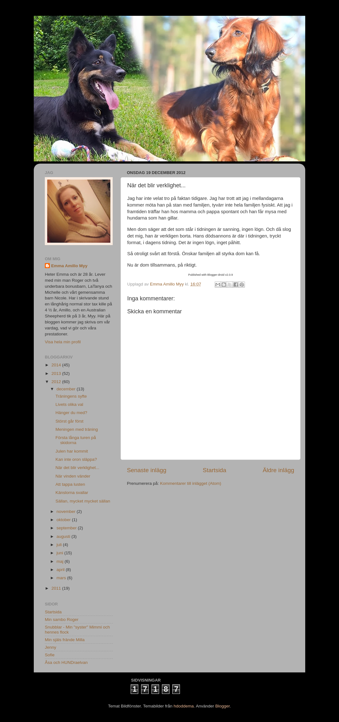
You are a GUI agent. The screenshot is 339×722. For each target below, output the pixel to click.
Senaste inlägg (146, 470)
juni (60, 553)
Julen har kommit (72, 451)
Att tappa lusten (70, 484)
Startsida (214, 470)
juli (59, 544)
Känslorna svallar (72, 492)
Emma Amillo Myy (69, 265)
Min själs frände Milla (65, 639)
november (66, 511)
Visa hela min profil (63, 342)
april (61, 569)
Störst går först (70, 421)
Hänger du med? (71, 412)
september (67, 528)
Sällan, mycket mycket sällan (83, 501)
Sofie (50, 655)
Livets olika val (69, 404)
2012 (56, 381)
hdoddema (184, 706)
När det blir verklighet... (77, 467)
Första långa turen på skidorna (76, 440)
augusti (63, 536)
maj (60, 561)
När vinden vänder (73, 476)
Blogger (222, 706)
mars (61, 577)
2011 (56, 588)
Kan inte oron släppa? (76, 459)
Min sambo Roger (62, 619)
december (66, 389)
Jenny (50, 647)
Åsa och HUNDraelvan (66, 662)
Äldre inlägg (278, 470)
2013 (56, 373)
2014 (56, 365)
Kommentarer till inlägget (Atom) (190, 483)
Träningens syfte (71, 396)
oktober (64, 519)
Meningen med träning (77, 429)
